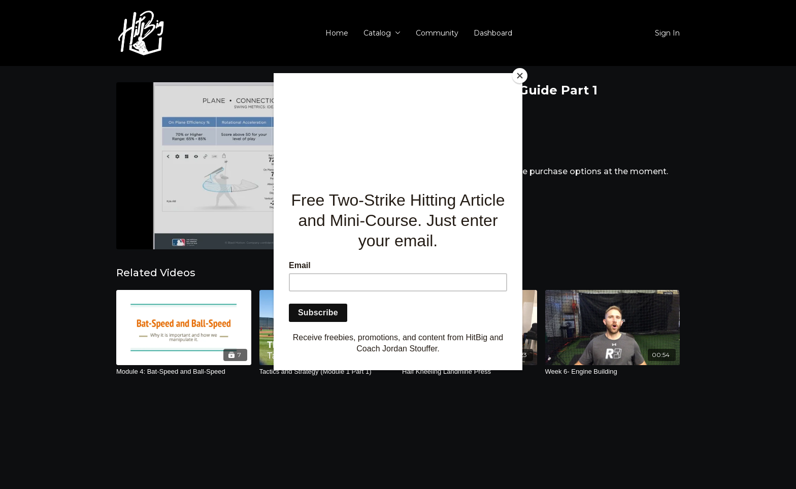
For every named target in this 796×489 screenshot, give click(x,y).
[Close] (519, 75)
